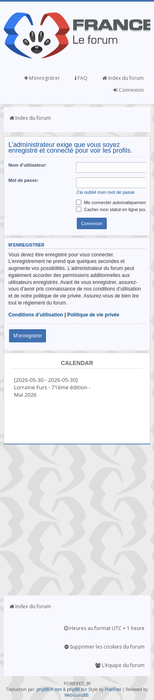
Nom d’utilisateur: (27, 165)
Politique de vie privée (93, 315)
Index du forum (123, 77)
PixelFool (113, 689)
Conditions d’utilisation (35, 315)
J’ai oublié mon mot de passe (105, 192)
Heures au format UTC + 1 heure (104, 628)
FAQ (81, 77)
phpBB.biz (77, 689)
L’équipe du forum (120, 665)
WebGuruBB (76, 695)
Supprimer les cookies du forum (104, 646)
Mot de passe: (23, 180)
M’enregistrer (42, 77)
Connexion (128, 89)
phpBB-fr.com (49, 689)
